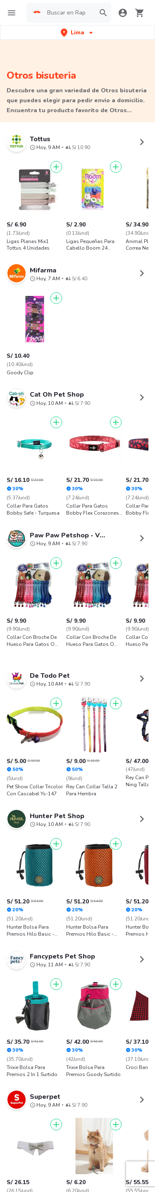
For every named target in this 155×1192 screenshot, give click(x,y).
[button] (77, 32)
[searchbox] (68, 13)
